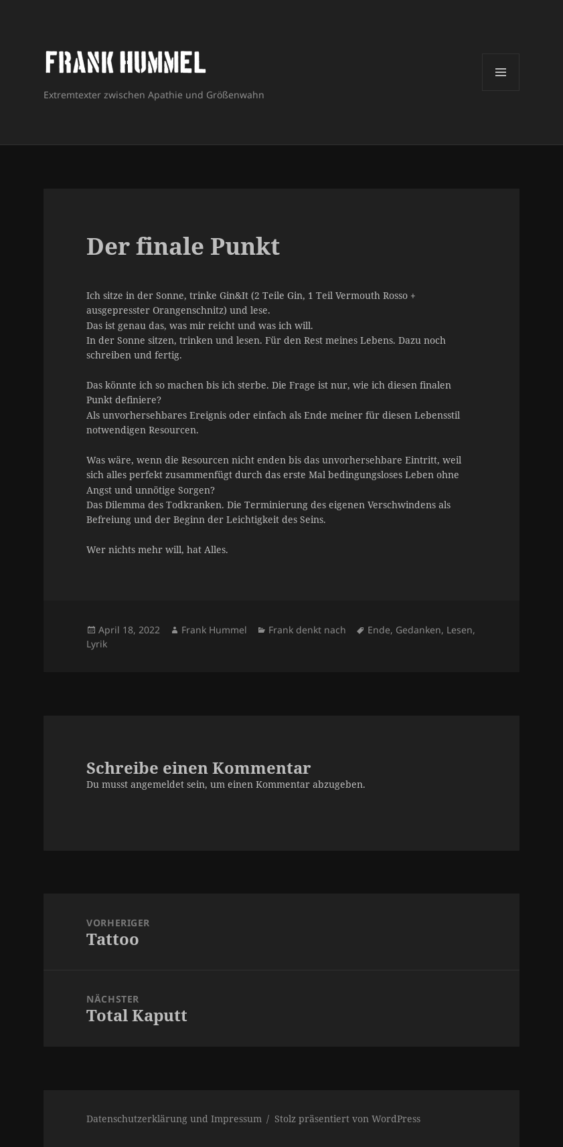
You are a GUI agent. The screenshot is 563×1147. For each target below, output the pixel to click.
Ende (379, 629)
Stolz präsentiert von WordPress (347, 1118)
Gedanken (418, 629)
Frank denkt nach (307, 629)
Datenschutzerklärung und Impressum (174, 1118)
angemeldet (157, 784)
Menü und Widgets (501, 90)
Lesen (460, 629)
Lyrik (96, 643)
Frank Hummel (214, 629)
